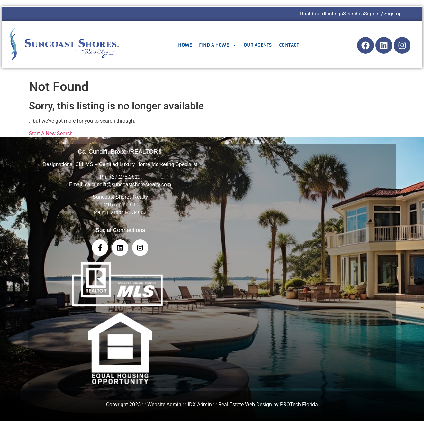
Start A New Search (51, 133)
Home (185, 45)
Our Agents (258, 45)
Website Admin (164, 404)
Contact (289, 45)
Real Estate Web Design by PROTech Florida (268, 404)
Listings (334, 14)
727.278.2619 (124, 177)
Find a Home (218, 45)
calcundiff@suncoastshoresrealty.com (128, 184)
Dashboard (312, 14)
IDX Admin (200, 404)
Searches (353, 14)
